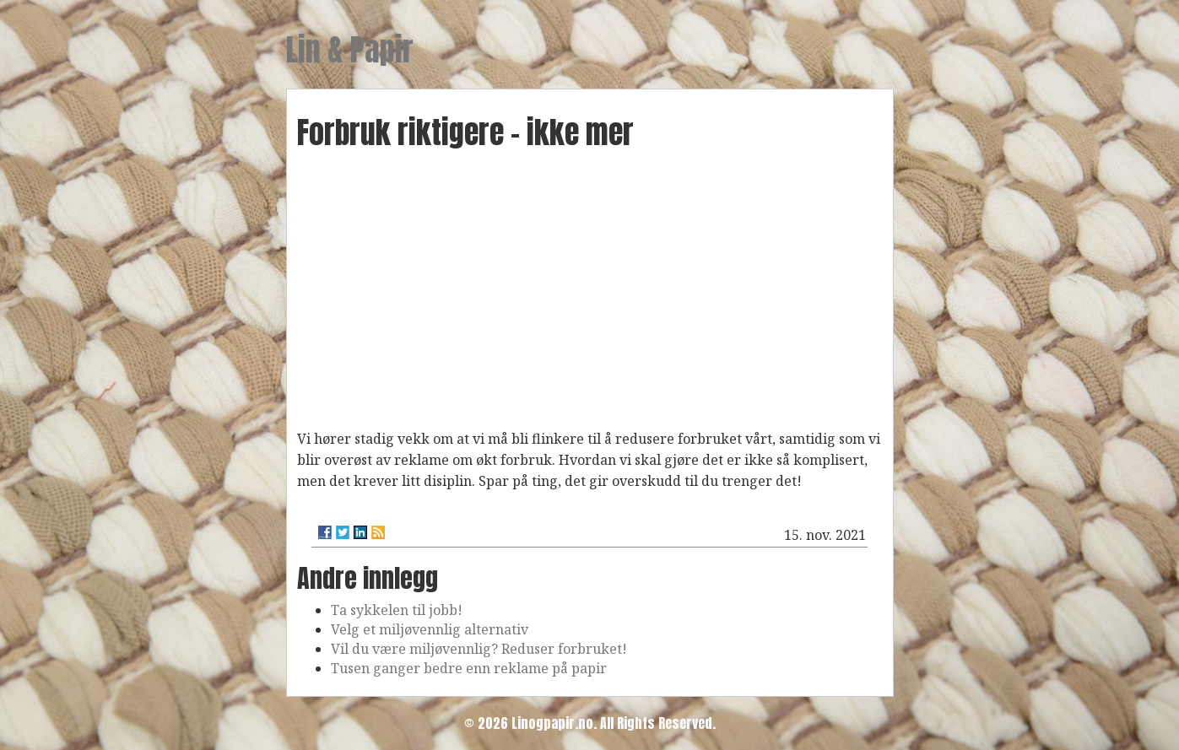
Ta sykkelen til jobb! (396, 610)
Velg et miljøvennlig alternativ (429, 629)
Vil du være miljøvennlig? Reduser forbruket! (479, 648)
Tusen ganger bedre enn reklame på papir (469, 668)
